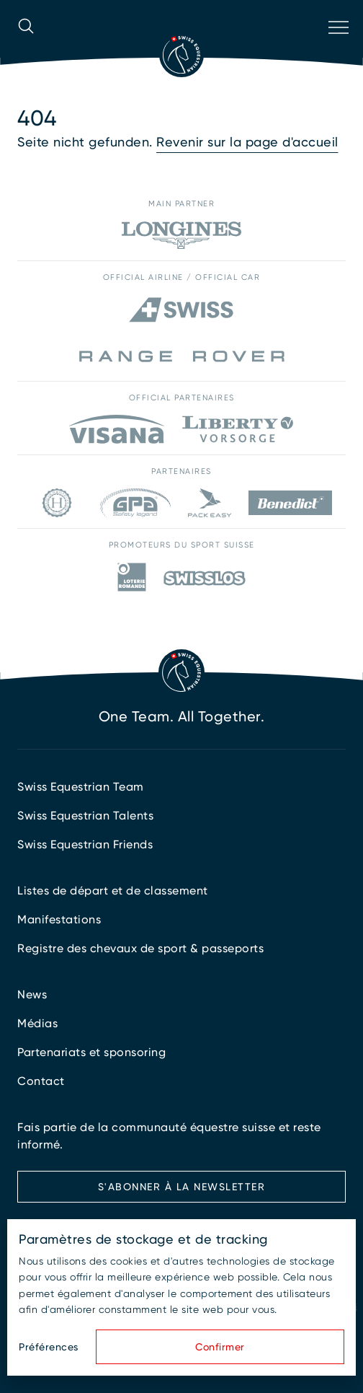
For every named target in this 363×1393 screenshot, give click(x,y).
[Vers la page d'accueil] (181, 54)
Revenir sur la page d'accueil (247, 141)
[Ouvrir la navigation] (337, 46)
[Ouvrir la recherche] (26, 46)
